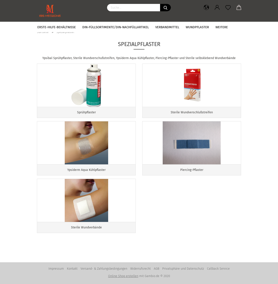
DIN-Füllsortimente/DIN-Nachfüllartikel (115, 27)
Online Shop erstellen (123, 276)
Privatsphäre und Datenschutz (183, 269)
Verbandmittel (167, 27)
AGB (156, 269)
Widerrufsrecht (140, 269)
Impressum (56, 269)
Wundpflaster (197, 27)
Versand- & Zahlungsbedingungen (104, 269)
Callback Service (218, 269)
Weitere (221, 27)
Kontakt (72, 269)
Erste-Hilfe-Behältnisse (56, 27)
